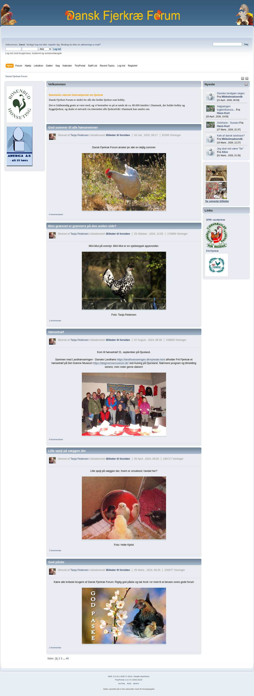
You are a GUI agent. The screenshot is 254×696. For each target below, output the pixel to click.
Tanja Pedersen (79, 135)
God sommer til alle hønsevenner (73, 127)
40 (67, 658)
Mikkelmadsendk (232, 96)
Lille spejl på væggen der (67, 451)
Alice (225, 152)
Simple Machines (141, 676)
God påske (56, 562)
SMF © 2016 (126, 676)
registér (52, 44)
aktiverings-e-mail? (91, 44)
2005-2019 (137, 680)
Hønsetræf (56, 332)
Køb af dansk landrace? (231, 135)
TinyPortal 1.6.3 (122, 680)
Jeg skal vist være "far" (230, 148)
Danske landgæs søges (231, 93)
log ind (38, 44)
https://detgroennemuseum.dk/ (110, 363)
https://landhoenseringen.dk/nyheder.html (141, 359)
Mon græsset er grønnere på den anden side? (82, 226)
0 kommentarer (56, 214)
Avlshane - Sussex (228, 122)
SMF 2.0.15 (113, 676)
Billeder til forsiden (118, 135)
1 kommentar (55, 320)
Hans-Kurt (223, 113)
